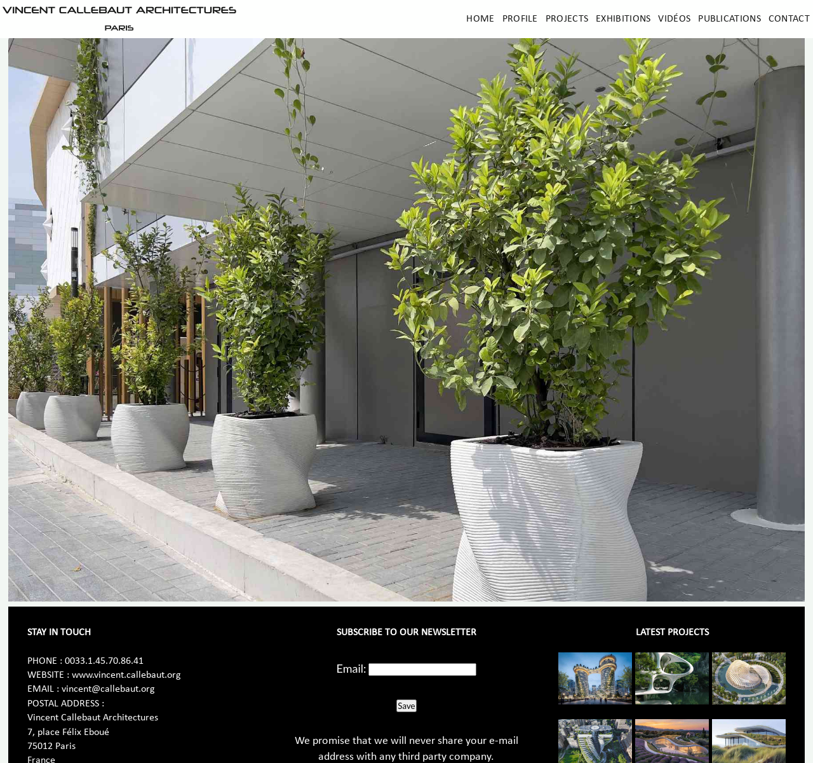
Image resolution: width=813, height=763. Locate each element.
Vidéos (674, 19)
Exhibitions (623, 19)
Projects (567, 19)
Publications (729, 19)
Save (406, 706)
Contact (789, 19)
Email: (351, 668)
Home (480, 19)
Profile (520, 19)
